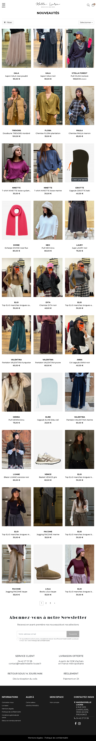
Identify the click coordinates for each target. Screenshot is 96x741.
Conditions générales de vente (10, 716)
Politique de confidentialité (41, 640)
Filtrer (8, 22)
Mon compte (54, 702)
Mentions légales (8, 709)
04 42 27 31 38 (82, 718)
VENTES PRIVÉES (32, 705)
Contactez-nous (8, 702)
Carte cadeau (30, 702)
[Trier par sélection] (86, 22)
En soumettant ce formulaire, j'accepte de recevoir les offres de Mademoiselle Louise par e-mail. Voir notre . (49, 639)
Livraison (5, 705)
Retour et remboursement (11, 721)
